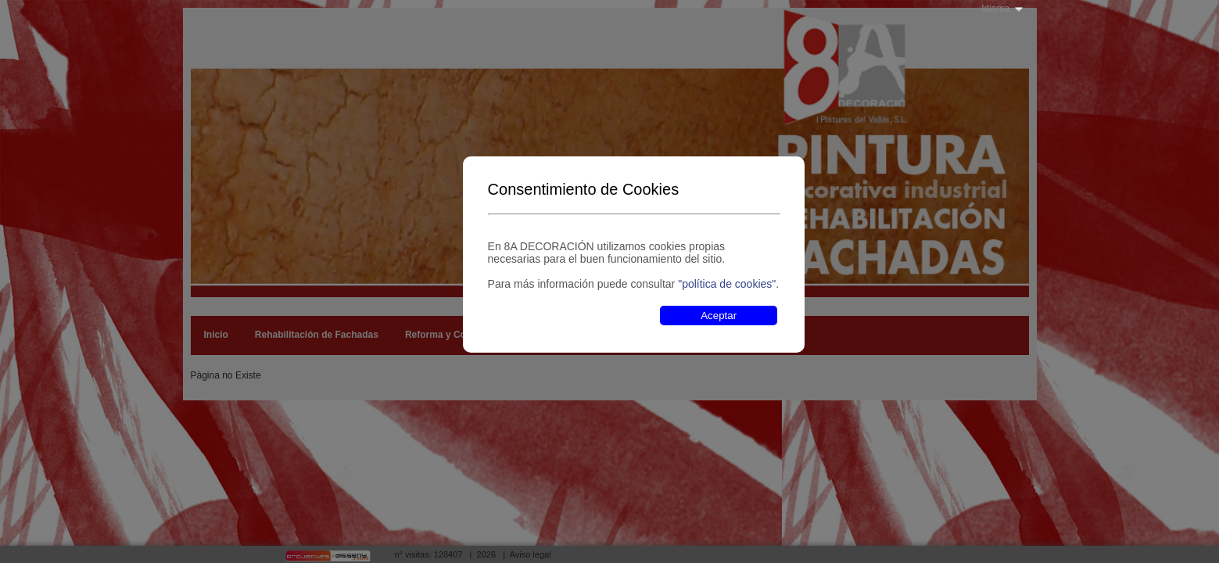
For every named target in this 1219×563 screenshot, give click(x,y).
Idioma (995, 8)
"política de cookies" (727, 284)
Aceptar (719, 315)
